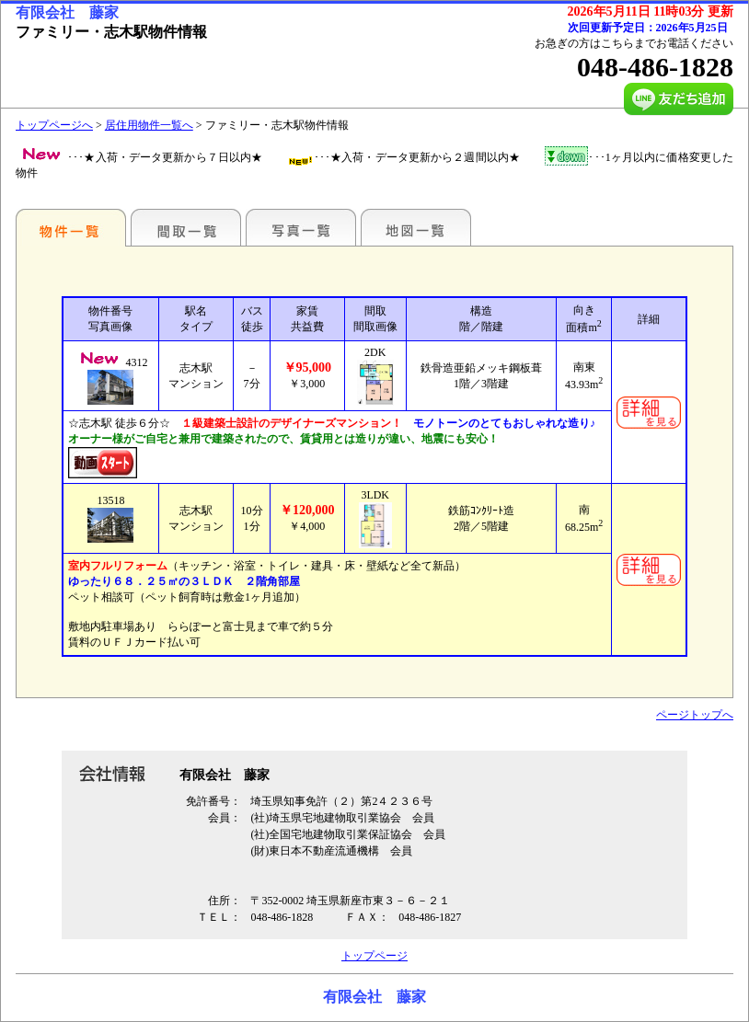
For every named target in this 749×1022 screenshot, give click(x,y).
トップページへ (54, 125)
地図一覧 (416, 227)
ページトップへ (694, 714)
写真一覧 (301, 227)
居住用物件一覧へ (149, 125)
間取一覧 (186, 227)
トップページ (374, 955)
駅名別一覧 (71, 227)
